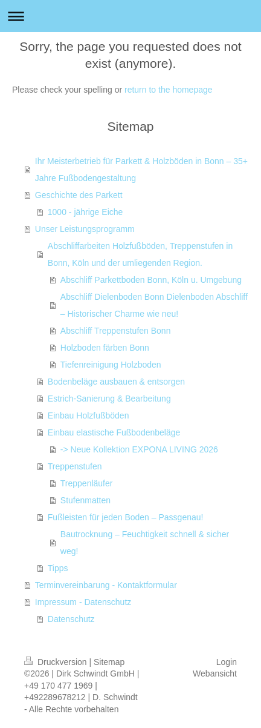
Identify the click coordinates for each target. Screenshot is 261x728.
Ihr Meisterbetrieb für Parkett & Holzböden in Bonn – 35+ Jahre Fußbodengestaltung (141, 169)
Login (226, 662)
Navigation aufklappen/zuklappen (130, 16)
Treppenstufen (75, 466)
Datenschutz (71, 619)
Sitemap (109, 662)
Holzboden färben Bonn (104, 347)
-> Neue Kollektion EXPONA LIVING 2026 (139, 449)
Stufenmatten (85, 500)
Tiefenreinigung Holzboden (110, 364)
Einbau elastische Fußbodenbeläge (114, 432)
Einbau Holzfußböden (88, 415)
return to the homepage (168, 89)
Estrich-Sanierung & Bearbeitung (109, 398)
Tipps (58, 568)
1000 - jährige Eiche (85, 212)
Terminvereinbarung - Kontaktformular (106, 585)
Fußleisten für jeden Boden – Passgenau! (126, 517)
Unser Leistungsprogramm (85, 229)
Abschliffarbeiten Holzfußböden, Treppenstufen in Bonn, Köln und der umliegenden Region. (140, 254)
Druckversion (56, 662)
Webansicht (215, 673)
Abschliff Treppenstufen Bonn (115, 331)
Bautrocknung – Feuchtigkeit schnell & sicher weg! (144, 542)
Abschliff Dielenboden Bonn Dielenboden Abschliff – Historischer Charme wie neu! (154, 305)
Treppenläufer (86, 483)
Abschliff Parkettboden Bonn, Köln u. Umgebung (151, 280)
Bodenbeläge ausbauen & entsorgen (116, 381)
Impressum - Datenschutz (83, 602)
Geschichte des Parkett (79, 195)
